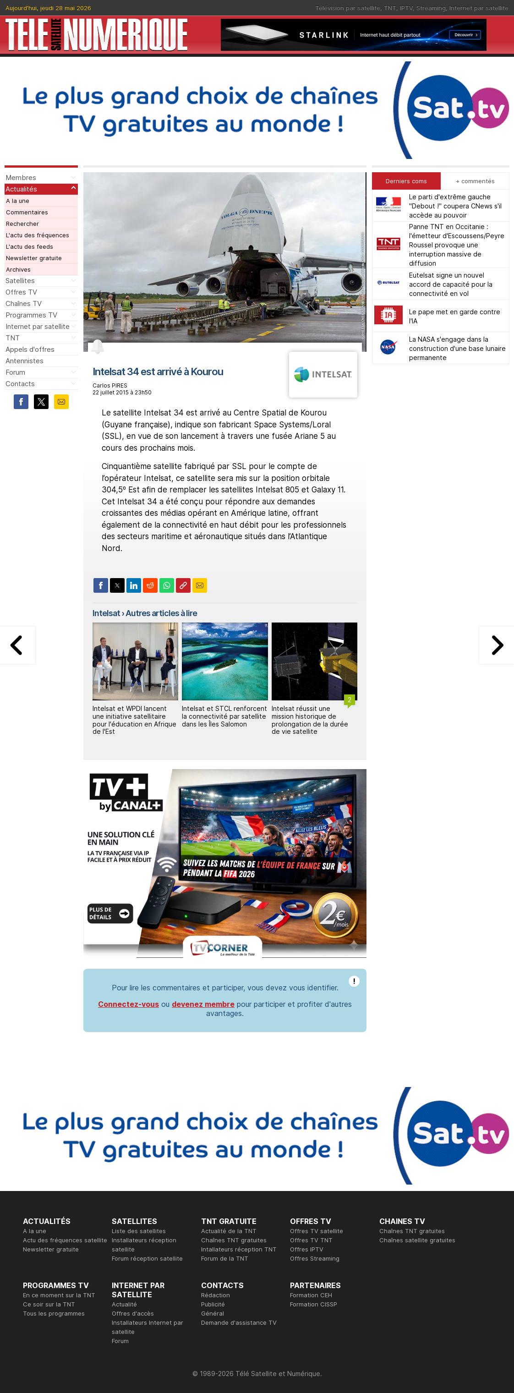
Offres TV (21, 292)
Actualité (124, 1304)
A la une (17, 200)
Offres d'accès (133, 1313)
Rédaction (215, 1295)
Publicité (213, 1304)
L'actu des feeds (29, 246)
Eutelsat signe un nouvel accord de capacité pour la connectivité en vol (450, 284)
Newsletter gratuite (34, 258)
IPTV (406, 7)
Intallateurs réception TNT (239, 1249)
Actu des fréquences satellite (65, 1240)
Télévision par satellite (347, 7)
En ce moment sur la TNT (59, 1295)
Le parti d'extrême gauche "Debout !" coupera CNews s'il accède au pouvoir (455, 206)
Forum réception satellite (147, 1258)
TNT (390, 7)
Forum (15, 372)
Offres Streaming (314, 1258)
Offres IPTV (306, 1249)
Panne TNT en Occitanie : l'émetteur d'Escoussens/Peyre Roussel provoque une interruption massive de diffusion (456, 245)
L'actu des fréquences (37, 235)
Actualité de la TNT (229, 1231)
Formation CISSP (313, 1304)
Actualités (21, 189)
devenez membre (203, 1004)
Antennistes (24, 360)
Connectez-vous (128, 1004)
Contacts (20, 383)
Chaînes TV (23, 303)
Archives (18, 269)
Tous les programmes (54, 1313)
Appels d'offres (30, 349)
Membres (20, 177)
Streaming (431, 7)
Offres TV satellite (316, 1231)
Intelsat (106, 613)
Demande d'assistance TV (239, 1322)
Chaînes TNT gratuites (234, 1240)
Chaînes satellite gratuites (417, 1240)
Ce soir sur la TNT (49, 1304)
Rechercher (22, 223)
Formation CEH (311, 1295)
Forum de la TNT (224, 1258)
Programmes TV (31, 315)
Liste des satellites (139, 1231)
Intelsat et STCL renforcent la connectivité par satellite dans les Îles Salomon (224, 716)
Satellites (20, 280)
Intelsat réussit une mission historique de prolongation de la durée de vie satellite (310, 720)
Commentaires (27, 212)
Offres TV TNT (311, 1240)
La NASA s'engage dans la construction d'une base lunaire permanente (457, 348)
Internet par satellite (479, 7)
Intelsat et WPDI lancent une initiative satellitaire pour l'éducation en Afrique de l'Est (134, 720)
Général (212, 1313)
